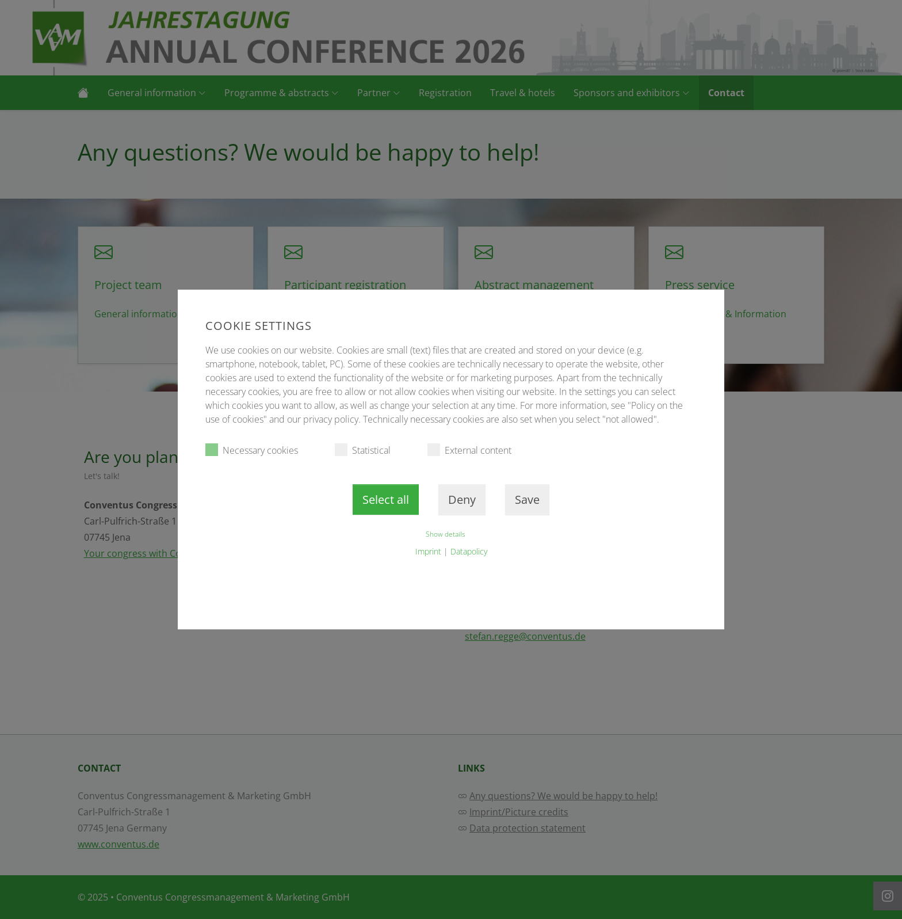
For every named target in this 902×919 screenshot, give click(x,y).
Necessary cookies (251, 450)
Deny (462, 499)
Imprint (428, 551)
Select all (385, 499)
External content (469, 450)
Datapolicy (468, 551)
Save (527, 499)
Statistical (363, 450)
